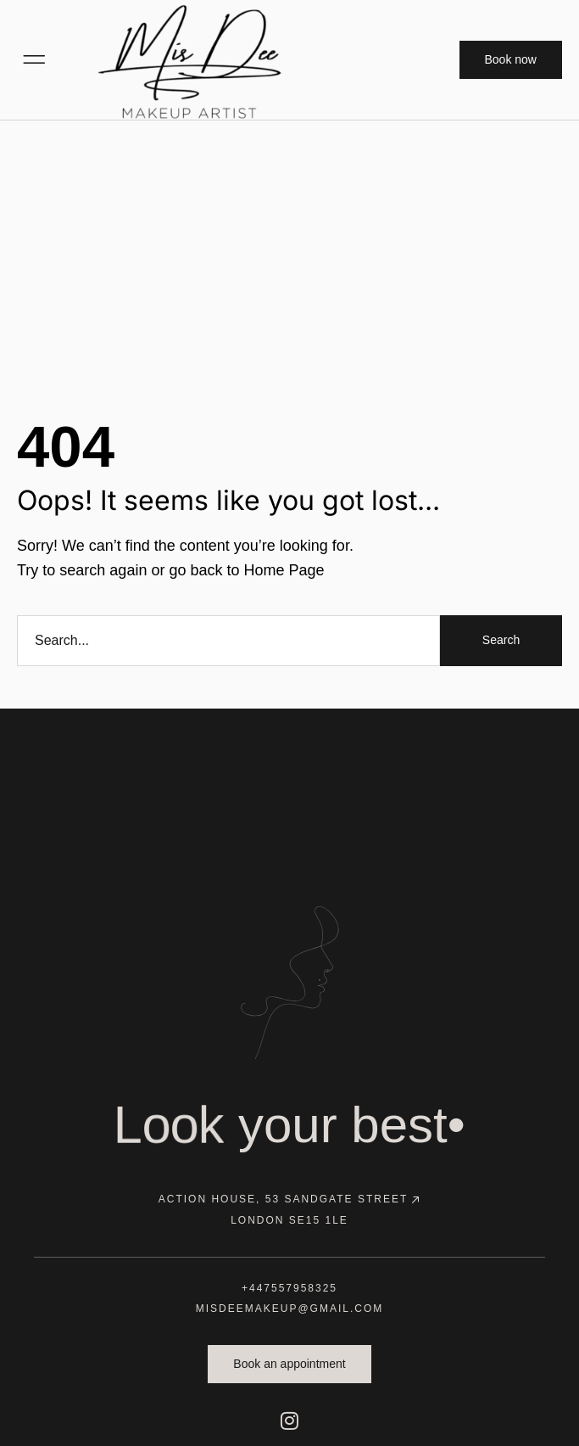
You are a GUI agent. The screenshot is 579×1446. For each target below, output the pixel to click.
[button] (34, 59)
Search (501, 640)
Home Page (283, 570)
